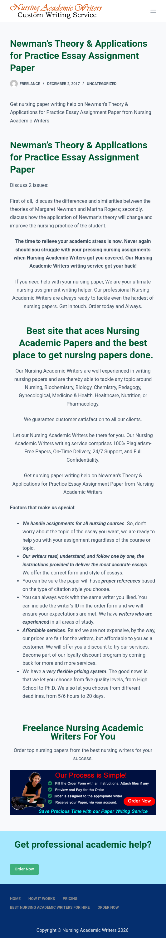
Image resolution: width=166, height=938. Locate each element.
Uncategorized (101, 84)
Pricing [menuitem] (70, 899)
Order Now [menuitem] (108, 907)
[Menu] (153, 11)
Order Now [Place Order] (24, 869)
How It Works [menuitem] (41, 899)
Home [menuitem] (15, 899)
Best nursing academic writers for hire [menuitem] (50, 907)
